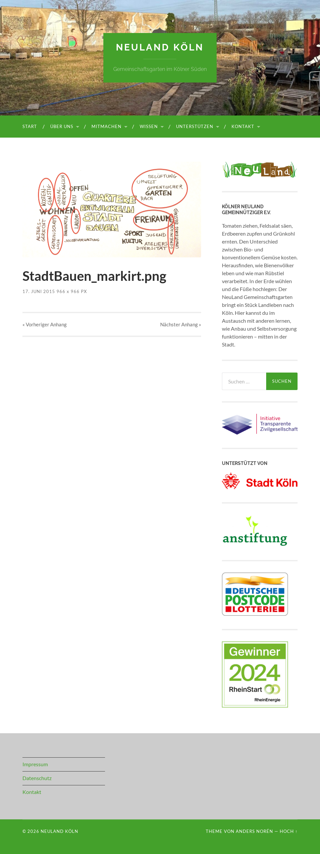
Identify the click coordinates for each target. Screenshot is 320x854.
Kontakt (242, 126)
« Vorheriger (44, 324)
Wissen (149, 126)
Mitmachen (106, 126)
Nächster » (180, 324)
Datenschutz (37, 778)
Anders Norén (254, 831)
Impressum (35, 764)
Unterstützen (194, 126)
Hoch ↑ (289, 831)
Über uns (61, 126)
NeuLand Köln (160, 47)
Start (29, 126)
